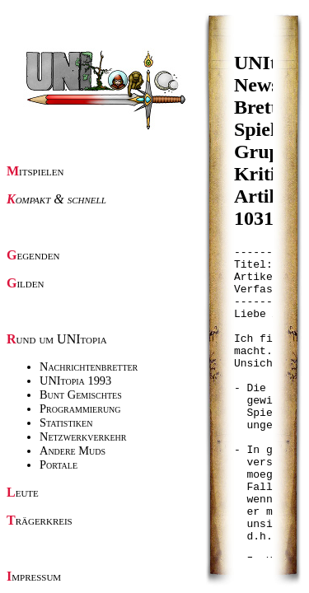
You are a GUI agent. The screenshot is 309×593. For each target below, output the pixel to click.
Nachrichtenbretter (89, 366)
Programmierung (80, 408)
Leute (23, 492)
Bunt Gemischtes (81, 394)
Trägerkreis (40, 520)
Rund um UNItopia (57, 339)
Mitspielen (35, 171)
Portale (58, 464)
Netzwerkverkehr (83, 436)
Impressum (34, 576)
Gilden (25, 283)
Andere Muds (72, 450)
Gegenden (33, 255)
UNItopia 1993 (75, 380)
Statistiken (66, 422)
